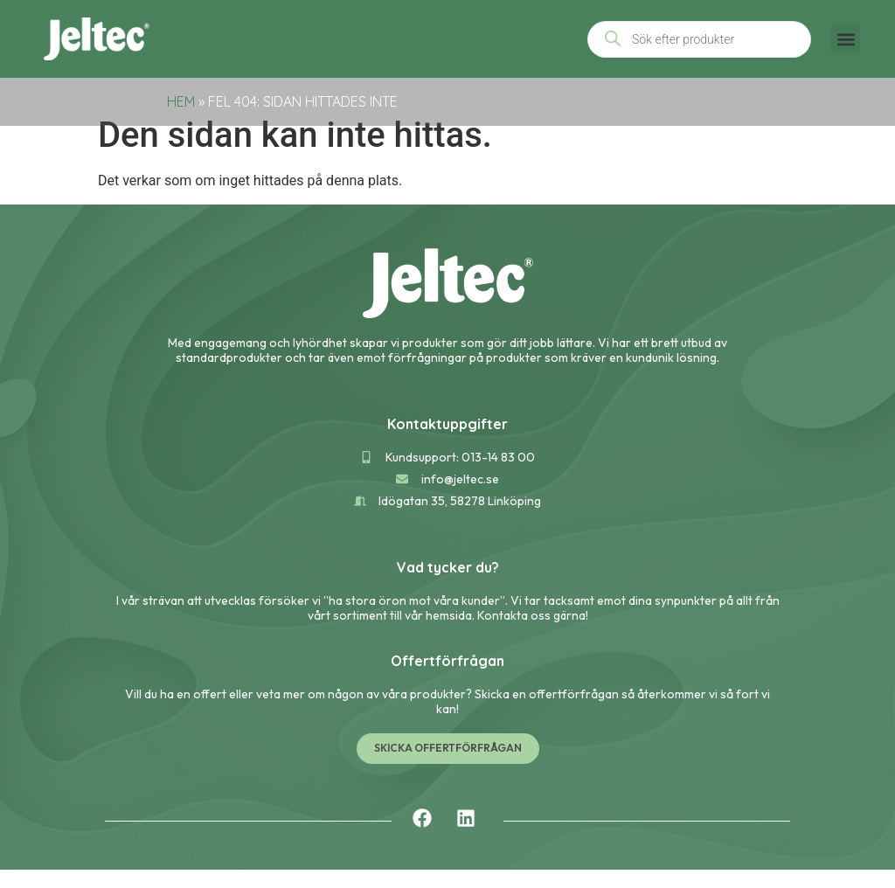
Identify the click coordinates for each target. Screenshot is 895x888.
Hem (181, 101)
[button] (845, 38)
